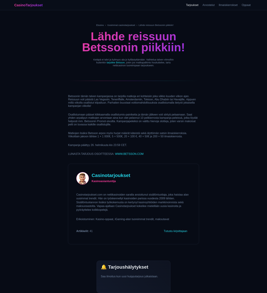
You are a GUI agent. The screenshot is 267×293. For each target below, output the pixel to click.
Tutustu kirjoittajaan (175, 231)
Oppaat (246, 5)
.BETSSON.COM (129, 153)
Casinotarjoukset (111, 175)
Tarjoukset (192, 5)
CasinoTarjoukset (28, 5)
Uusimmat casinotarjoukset (121, 25)
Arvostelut (208, 5)
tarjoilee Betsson (116, 62)
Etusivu (100, 25)
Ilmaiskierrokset (228, 5)
